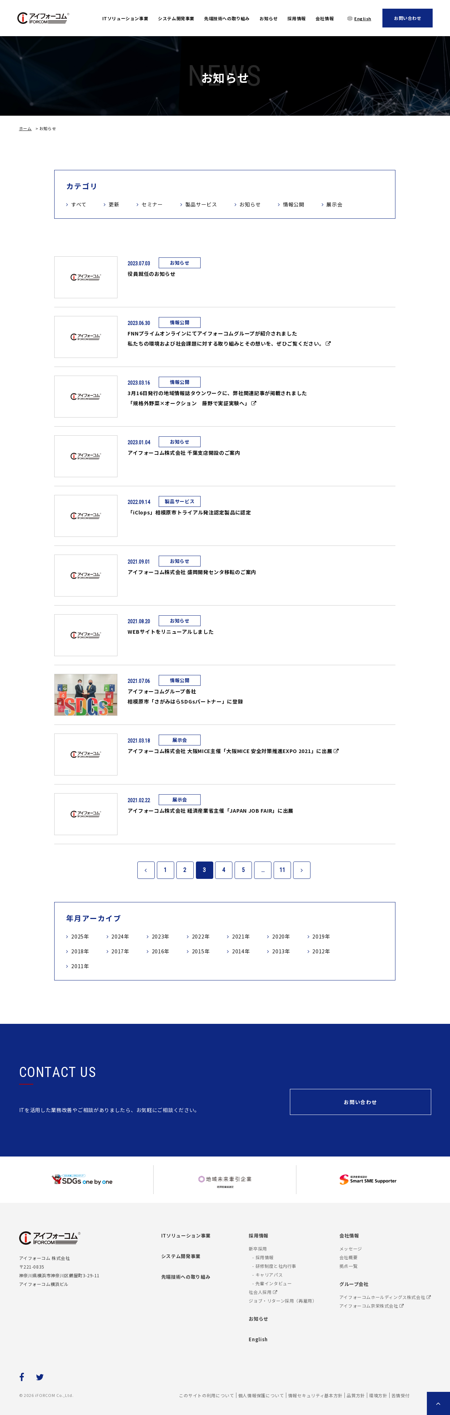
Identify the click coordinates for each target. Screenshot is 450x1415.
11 (282, 870)
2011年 (80, 966)
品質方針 (356, 1395)
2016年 (161, 951)
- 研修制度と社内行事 (274, 1266)
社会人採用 (263, 1292)
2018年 (80, 951)
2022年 (201, 936)
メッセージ (350, 1248)
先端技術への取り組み (227, 18)
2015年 (201, 951)
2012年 (321, 951)
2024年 (120, 936)
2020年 (281, 936)
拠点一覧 (348, 1266)
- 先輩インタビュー (272, 1283)
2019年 (321, 936)
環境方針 (378, 1395)
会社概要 (348, 1257)
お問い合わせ (407, 18)
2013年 (281, 951)
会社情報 (325, 18)
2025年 (80, 936)
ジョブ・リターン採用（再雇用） (283, 1301)
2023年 (161, 936)
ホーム (25, 128)
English (362, 18)
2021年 (241, 936)
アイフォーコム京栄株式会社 (371, 1306)
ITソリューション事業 (125, 18)
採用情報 (296, 18)
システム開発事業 (176, 18)
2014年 (241, 951)
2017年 (120, 951)
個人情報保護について (261, 1395)
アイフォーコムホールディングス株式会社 (385, 1297)
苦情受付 (400, 1395)
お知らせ (269, 18)
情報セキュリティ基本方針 (315, 1395)
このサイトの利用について (206, 1395)
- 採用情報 (263, 1257)
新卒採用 (258, 1248)
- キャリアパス (267, 1274)
